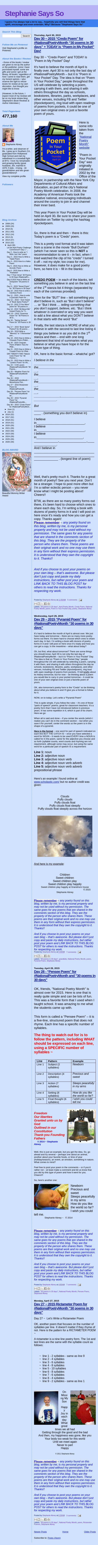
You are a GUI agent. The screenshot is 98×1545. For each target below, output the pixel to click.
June (10, 409)
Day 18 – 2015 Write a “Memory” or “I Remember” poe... (19, 333)
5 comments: (72, 600)
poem (48, 609)
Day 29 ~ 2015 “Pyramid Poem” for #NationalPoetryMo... (16, 400)
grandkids (63, 959)
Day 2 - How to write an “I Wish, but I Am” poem (17, 253)
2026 (7, 442)
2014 (7, 240)
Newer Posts (40, 1531)
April (10, 245)
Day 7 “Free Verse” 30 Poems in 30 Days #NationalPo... (19, 276)
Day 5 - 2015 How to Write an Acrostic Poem (19, 267)
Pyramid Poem (40, 961)
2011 (7, 231)
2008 (7, 223)
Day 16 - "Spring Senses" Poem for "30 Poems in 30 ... (19, 322)
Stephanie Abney (85, 609)
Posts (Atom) (54, 1538)
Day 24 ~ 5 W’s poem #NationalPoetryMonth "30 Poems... (19, 367)
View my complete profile (14, 176)
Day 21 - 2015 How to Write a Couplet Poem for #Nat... (19, 350)
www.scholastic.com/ (46, 781)
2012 (7, 234)
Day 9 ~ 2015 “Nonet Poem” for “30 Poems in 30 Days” (19, 287)
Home (65, 1531)
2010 (7, 229)
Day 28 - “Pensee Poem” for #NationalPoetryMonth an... (18, 393)
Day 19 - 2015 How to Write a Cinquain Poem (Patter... (19, 339)
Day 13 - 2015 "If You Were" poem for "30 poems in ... (18, 305)
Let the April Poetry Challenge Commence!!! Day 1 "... (19, 249)
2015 (7, 242)
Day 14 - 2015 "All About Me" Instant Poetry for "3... (18, 310)
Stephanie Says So (34, 13)
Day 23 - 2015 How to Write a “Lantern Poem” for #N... (19, 361)
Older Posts (90, 1531)
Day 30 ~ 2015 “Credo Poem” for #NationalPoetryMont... (19, 406)
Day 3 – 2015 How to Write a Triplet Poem (18, 258)
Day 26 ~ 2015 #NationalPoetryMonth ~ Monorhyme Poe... (18, 380)
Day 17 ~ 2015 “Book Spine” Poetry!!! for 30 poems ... (18, 328)
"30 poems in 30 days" (49, 607)
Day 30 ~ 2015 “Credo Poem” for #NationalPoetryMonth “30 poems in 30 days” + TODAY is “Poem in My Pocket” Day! (64, 44)
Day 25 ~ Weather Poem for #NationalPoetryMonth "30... (18, 374)
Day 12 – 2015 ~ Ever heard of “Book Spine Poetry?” (18, 301)
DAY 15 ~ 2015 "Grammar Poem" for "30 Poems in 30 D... (18, 315)
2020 (7, 425)
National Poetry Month (76, 959)
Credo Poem (80, 607)
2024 (7, 436)
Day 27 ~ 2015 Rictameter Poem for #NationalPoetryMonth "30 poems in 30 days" (63, 1308)
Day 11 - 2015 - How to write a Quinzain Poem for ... (18, 296)
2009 (7, 226)
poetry (74, 609)
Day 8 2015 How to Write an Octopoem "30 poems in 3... (18, 282)
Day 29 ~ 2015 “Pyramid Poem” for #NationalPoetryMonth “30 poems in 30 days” (63, 623)
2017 (7, 417)
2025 (7, 439)
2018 (7, 420)
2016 (7, 414)
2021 (7, 428)
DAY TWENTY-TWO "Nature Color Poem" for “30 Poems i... (18, 356)
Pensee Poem (83, 1291)
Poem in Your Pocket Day (61, 609)
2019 (7, 422)
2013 (7, 237)
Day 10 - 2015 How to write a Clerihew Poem (18, 292)
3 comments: (71, 1516)
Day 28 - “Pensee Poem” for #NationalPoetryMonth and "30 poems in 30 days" (64, 976)
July (10, 412)
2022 (7, 431)
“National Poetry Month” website (85, 142)
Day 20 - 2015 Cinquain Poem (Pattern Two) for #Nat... (17, 345)
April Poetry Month (66, 607)
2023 (7, 433)
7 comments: (71, 952)
